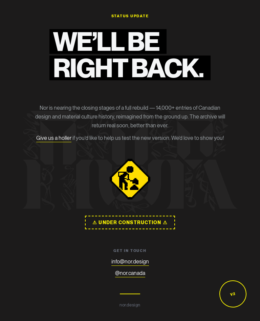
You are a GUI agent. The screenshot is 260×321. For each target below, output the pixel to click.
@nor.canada (130, 273)
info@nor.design (130, 261)
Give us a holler (53, 138)
